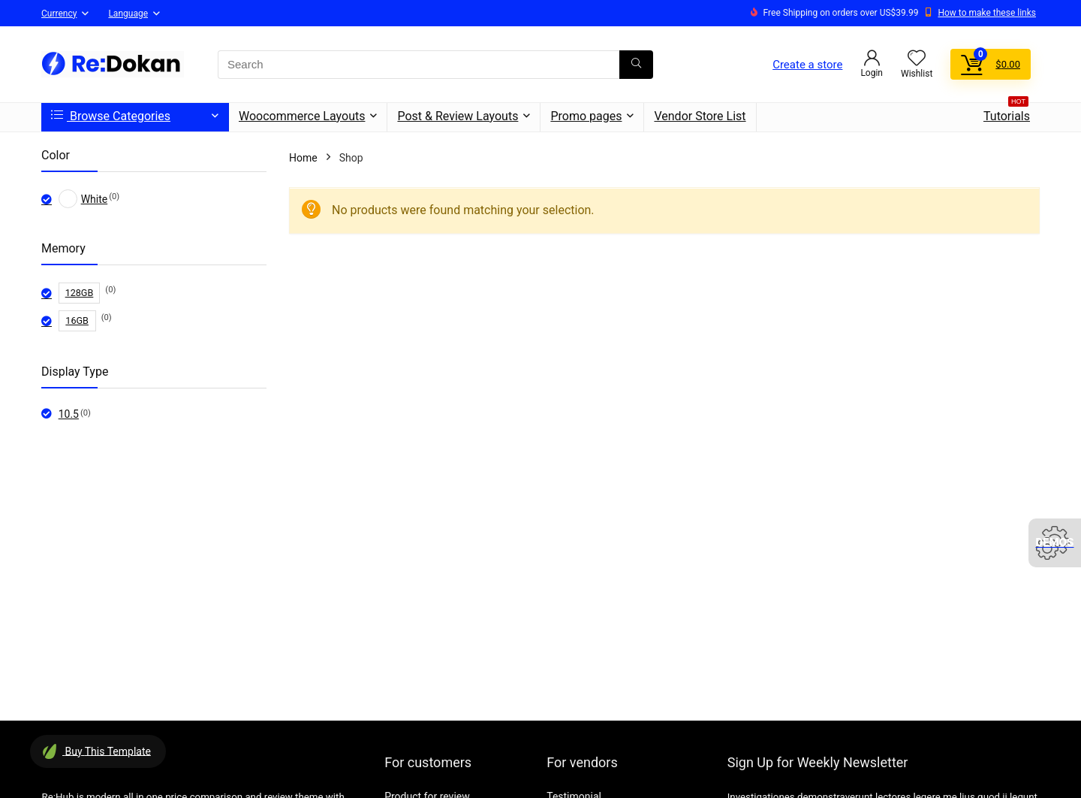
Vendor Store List (699, 116)
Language (128, 13)
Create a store (807, 64)
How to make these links (987, 13)
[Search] (636, 64)
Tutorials (1006, 113)
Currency (59, 13)
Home (303, 158)
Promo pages (586, 116)
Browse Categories (110, 116)
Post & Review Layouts (457, 116)
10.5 (69, 414)
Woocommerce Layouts (302, 116)
